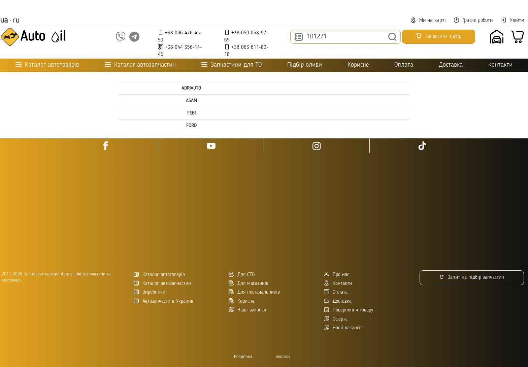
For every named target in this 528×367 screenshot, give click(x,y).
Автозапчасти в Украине (163, 301)
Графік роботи (473, 20)
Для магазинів (248, 283)
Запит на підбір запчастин (471, 277)
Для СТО (242, 274)
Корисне (358, 65)
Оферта (336, 319)
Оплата (403, 65)
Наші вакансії (343, 328)
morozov (283, 357)
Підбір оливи (304, 65)
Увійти (512, 20)
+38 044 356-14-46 (180, 50)
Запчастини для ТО (231, 64)
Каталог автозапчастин (162, 283)
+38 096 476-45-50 (180, 36)
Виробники (149, 292)
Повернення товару (348, 310)
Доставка (451, 65)
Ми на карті (428, 20)
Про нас (336, 274)
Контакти (500, 65)
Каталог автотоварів (159, 274)
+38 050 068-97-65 (246, 36)
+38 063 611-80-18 (246, 50)
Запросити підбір (438, 35)
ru (16, 20)
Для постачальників (254, 292)
